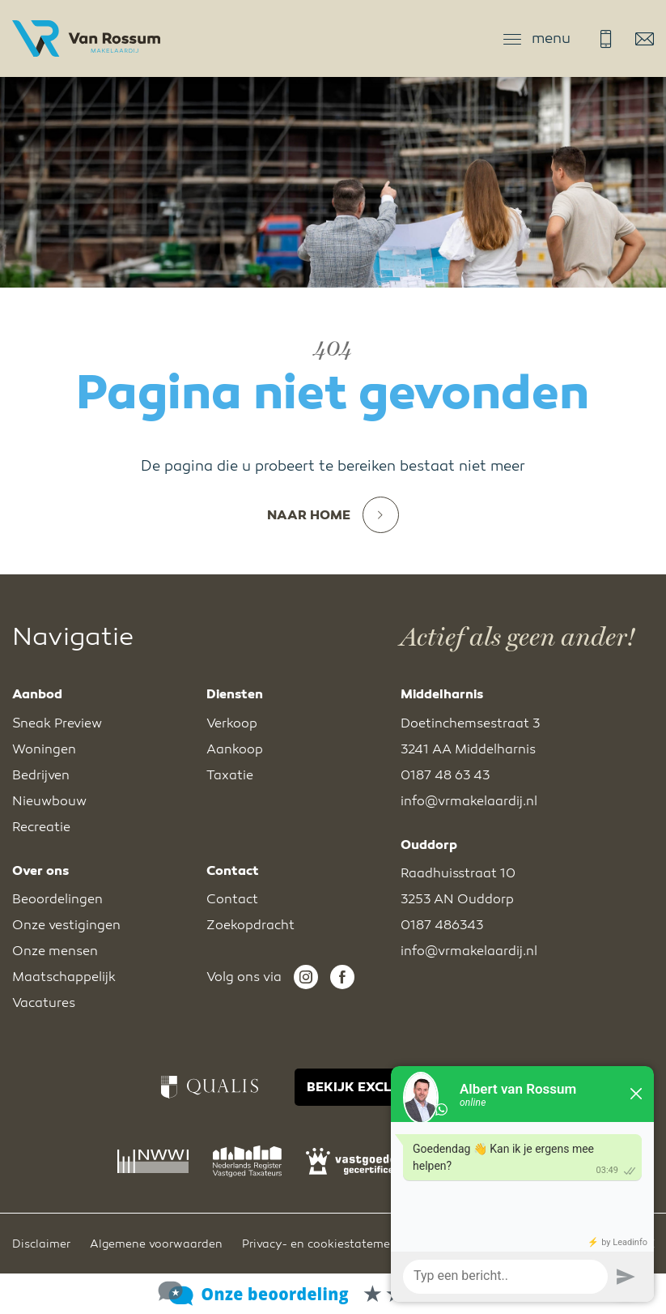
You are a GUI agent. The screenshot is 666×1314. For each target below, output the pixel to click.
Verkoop (231, 723)
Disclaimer (41, 1244)
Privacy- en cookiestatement (322, 1244)
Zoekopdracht (250, 925)
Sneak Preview (57, 723)
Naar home (333, 515)
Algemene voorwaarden (156, 1244)
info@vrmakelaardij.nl (644, 38)
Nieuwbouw (49, 801)
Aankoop (234, 749)
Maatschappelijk (64, 977)
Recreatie (41, 827)
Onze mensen (55, 951)
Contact (232, 899)
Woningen (44, 749)
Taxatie (229, 775)
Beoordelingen (57, 899)
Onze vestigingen (66, 925)
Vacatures (43, 1003)
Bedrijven (41, 775)
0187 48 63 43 (605, 39)
